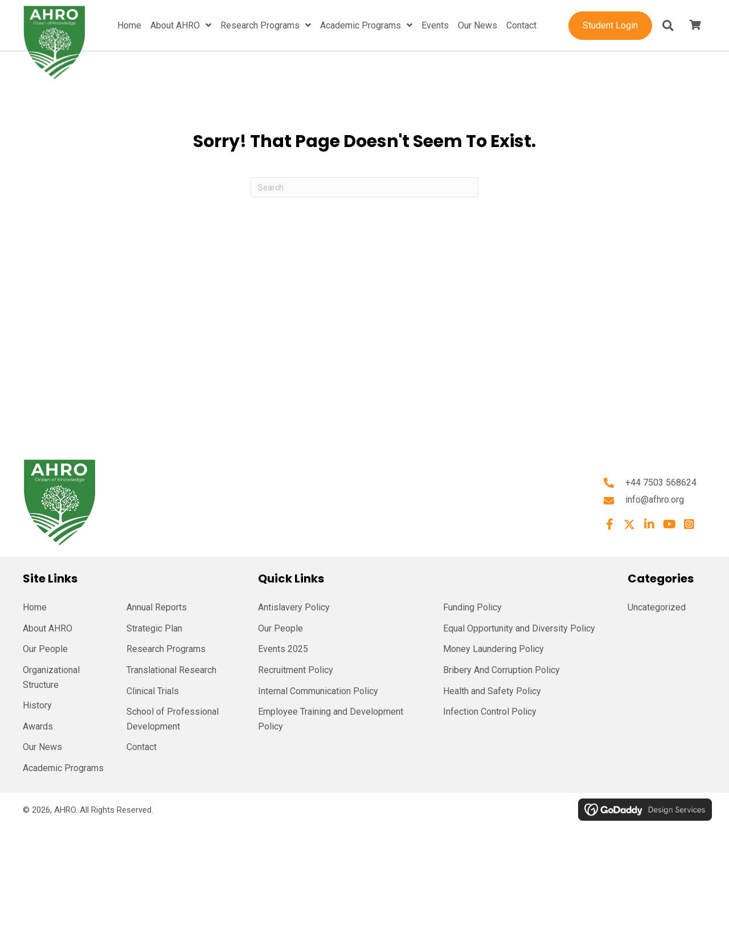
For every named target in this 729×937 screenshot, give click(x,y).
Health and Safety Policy (492, 691)
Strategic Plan (154, 628)
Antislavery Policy (294, 607)
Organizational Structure (51, 677)
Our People (45, 648)
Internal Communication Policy (318, 691)
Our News (42, 747)
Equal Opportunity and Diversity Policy (519, 628)
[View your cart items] (695, 25)
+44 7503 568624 (661, 482)
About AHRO (47, 628)
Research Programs (166, 648)
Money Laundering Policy (493, 648)
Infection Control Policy (489, 711)
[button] (609, 524)
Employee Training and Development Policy (330, 719)
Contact (141, 747)
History (37, 705)
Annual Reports (156, 607)
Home (35, 607)
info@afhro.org (654, 499)
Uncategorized (657, 607)
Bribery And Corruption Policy (501, 670)
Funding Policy (472, 607)
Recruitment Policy (295, 670)
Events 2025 (283, 648)
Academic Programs (63, 768)
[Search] (364, 187)
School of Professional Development (172, 719)
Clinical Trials (152, 691)
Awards (38, 726)
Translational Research (171, 670)
